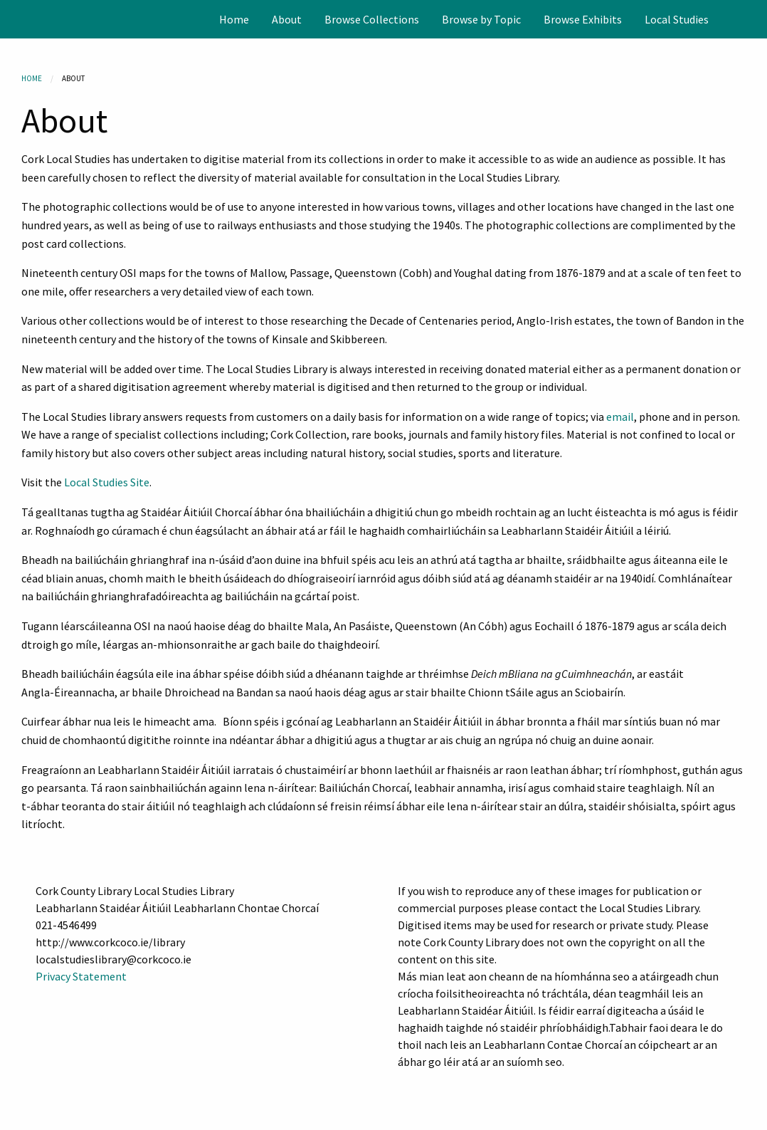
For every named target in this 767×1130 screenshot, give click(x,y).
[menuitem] (234, 19)
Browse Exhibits (583, 19)
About (287, 19)
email (620, 416)
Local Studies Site (106, 482)
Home (234, 19)
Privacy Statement (81, 976)
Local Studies (677, 19)
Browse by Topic (481, 19)
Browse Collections (371, 19)
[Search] (755, 19)
